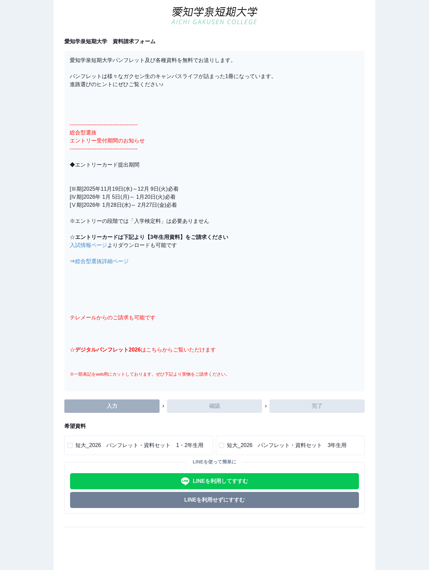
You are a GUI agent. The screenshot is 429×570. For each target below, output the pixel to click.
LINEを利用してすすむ (214, 481)
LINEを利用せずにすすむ (214, 500)
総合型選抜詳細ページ (102, 261)
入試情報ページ (88, 245)
